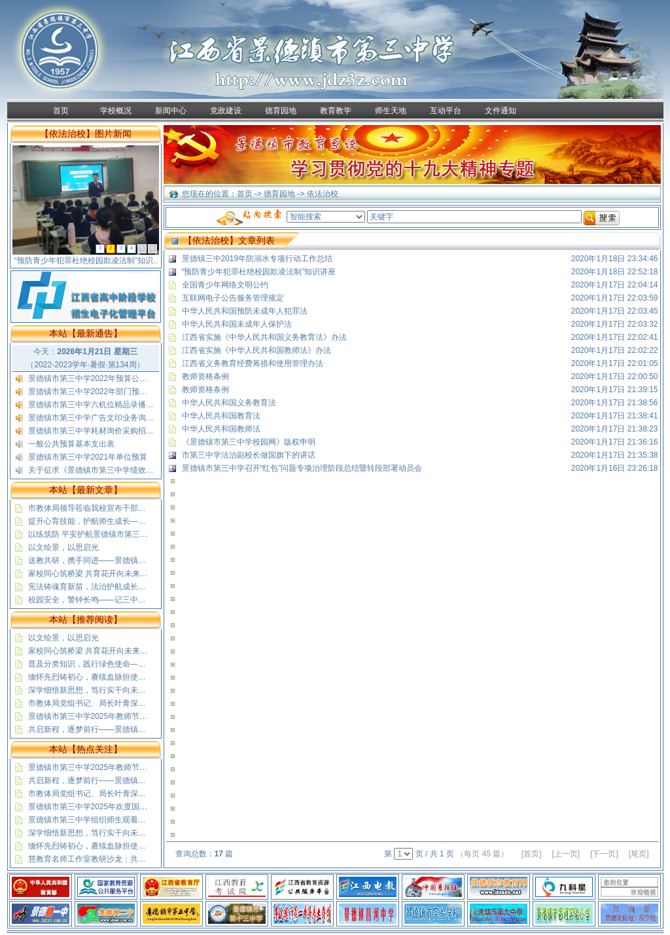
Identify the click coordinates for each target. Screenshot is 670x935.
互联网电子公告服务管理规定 (233, 297)
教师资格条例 (205, 376)
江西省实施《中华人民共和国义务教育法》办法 (264, 337)
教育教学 (335, 110)
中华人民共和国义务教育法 (229, 402)
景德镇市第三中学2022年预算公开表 (92, 378)
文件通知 (500, 110)
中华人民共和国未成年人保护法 (237, 324)
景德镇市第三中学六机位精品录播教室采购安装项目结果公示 (134, 404)
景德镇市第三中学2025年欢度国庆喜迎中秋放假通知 (119, 806)
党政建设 (225, 110)
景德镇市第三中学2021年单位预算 (88, 457)
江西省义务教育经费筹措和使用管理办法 (252, 363)
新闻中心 (170, 110)
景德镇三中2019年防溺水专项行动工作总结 (257, 258)
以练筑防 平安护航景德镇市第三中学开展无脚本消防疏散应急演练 (143, 534)
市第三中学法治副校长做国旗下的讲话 (248, 455)
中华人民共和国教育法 (221, 415)
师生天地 (390, 110)
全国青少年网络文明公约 (225, 284)
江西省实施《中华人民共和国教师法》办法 (256, 350)
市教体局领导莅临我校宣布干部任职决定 (98, 508)
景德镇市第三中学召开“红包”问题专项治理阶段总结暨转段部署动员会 (302, 468)
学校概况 (116, 110)
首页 (61, 110)
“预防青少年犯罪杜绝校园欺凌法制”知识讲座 (259, 271)
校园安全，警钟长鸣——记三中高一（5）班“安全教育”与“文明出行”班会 (153, 599)
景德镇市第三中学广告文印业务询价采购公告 (106, 417)
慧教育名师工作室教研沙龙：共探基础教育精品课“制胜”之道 (133, 859)
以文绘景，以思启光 (63, 547)
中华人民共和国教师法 (221, 428)
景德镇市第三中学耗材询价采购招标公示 (98, 430)
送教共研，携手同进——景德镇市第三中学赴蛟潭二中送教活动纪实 (146, 560)
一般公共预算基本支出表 (71, 444)
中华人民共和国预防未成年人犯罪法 (245, 311)
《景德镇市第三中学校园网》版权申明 (248, 442)
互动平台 (445, 110)
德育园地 (280, 110)
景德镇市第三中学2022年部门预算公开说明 (103, 391)
